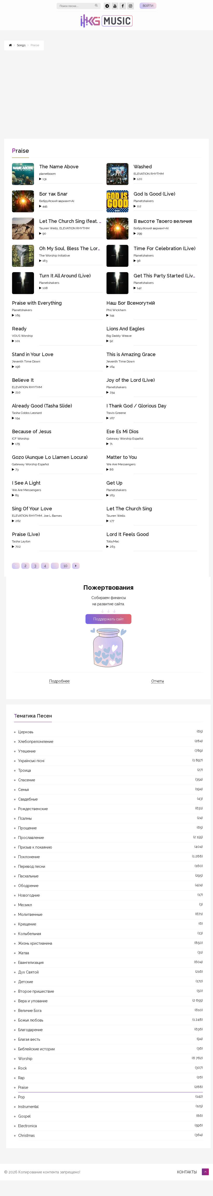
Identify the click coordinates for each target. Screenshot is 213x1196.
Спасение (26, 780)
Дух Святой (28, 972)
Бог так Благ (53, 194)
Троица (24, 770)
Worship (25, 1059)
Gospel (24, 1116)
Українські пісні (31, 761)
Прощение (27, 828)
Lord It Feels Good (127, 534)
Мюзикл (25, 905)
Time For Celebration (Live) (164, 248)
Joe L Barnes (53, 516)
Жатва (23, 953)
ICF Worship (20, 438)
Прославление (31, 838)
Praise (23, 1087)
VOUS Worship (22, 336)
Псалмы (25, 818)
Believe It (23, 380)
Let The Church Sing (129, 508)
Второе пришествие (36, 991)
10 (65, 566)
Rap (21, 1078)
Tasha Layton (21, 541)
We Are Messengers (120, 464)
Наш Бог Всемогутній (130, 303)
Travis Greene (116, 413)
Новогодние (29, 895)
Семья (23, 790)
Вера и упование (32, 1001)
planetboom (47, 174)
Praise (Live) (26, 534)
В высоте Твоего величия (163, 221)
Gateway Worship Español (124, 438)
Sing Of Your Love (32, 508)
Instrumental (28, 1107)
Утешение (27, 751)
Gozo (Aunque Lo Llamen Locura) (49, 457)
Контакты (187, 1172)
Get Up (114, 483)
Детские (25, 982)
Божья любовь (30, 1020)
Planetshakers (144, 201)
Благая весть (29, 1039)
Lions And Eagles (125, 328)
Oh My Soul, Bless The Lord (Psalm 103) (83, 248)
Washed (143, 166)
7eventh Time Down (26, 361)
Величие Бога (30, 1011)
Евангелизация (31, 962)
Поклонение (29, 857)
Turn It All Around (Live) (65, 275)
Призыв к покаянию (35, 847)
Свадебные (28, 799)
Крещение (27, 924)
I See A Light (26, 483)
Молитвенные (30, 914)
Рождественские (33, 809)
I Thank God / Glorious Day (136, 405)
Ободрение (28, 886)
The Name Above (59, 166)
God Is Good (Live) (154, 194)
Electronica (27, 1126)
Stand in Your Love (32, 354)
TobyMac (112, 541)
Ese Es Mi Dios (122, 431)
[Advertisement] (106, 92)
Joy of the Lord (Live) (130, 380)
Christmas (26, 1135)
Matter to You (121, 457)
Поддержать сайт (108, 619)
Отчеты (157, 681)
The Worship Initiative (54, 255)
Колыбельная (29, 934)
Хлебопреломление (35, 742)
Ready (19, 328)
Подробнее (59, 681)
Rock (22, 1068)
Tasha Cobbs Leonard (27, 413)
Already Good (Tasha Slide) (42, 405)
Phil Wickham (116, 310)
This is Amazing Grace (131, 354)
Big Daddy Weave (119, 336)
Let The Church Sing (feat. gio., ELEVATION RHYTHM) (99, 221)
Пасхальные (28, 876)
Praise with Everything (37, 303)
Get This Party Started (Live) (165, 275)
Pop (21, 1097)
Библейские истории (36, 1049)
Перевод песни (31, 866)
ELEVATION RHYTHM (149, 174)
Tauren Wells (48, 228)
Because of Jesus (31, 431)
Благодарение (30, 1030)
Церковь (25, 732)
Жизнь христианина (35, 943)
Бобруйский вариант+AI (56, 201)
